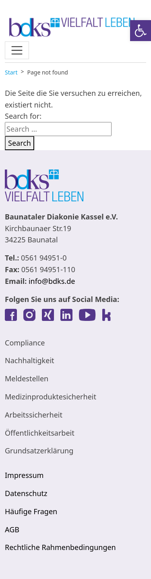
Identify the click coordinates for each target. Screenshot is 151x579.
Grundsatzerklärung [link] (39, 450)
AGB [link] (12, 529)
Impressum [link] (24, 475)
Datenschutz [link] (26, 493)
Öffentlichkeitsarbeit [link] (39, 433)
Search (19, 143)
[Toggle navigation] (17, 50)
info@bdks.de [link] (52, 281)
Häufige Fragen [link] (31, 511)
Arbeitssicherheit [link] (33, 415)
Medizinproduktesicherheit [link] (50, 396)
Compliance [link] (25, 342)
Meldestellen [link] (26, 378)
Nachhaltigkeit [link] (29, 360)
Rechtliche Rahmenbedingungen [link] (60, 547)
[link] (140, 30)
